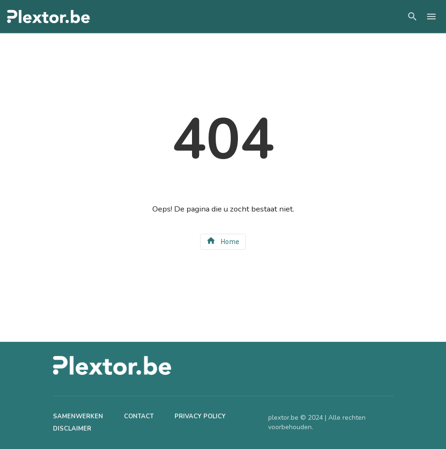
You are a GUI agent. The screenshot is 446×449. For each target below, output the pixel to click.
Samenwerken (78, 416)
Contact (139, 416)
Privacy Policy (200, 416)
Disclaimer (72, 428)
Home (223, 241)
